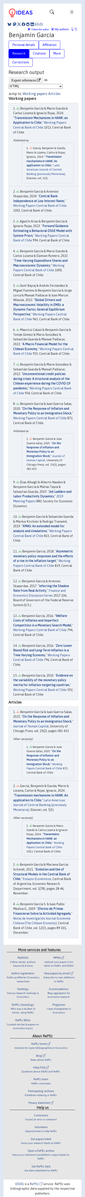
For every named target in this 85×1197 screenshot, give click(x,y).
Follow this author (40, 29)
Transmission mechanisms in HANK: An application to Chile (44, 161)
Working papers (35, 94)
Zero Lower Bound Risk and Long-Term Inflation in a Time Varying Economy (42, 650)
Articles (54, 94)
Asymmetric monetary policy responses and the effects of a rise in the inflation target (43, 556)
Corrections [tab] (20, 62)
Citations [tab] (39, 53)
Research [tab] (18, 53)
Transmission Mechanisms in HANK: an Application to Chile (43, 838)
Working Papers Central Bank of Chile (40, 205)
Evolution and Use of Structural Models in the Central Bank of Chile (41, 874)
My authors (60, 29)
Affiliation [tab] (49, 45)
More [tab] (57, 53)
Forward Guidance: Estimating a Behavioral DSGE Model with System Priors (42, 230)
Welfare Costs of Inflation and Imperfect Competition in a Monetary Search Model (42, 620)
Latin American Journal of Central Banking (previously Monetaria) (46, 170)
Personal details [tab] (23, 45)
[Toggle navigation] (52, 13)
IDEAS (19, 1184)
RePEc (36, 1184)
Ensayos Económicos (37, 879)
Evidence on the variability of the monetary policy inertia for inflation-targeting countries (43, 680)
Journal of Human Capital (31, 726)
